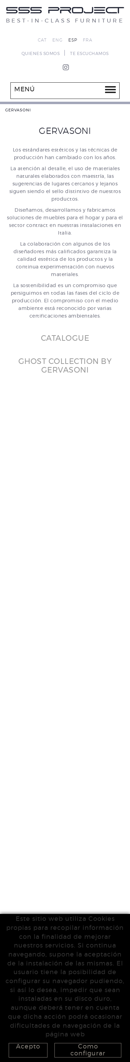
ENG (57, 40)
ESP (72, 40)
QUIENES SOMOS (40, 54)
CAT (42, 40)
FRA (88, 40)
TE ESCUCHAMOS (89, 54)
